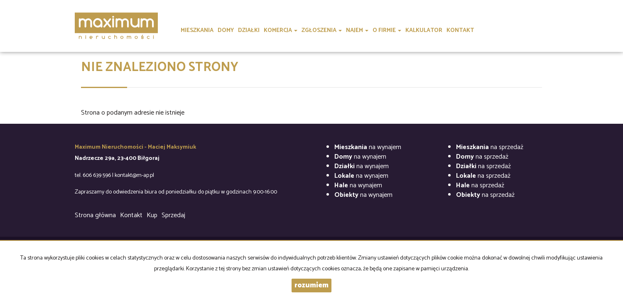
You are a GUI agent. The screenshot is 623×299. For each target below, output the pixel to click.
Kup (152, 215)
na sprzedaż (489, 147)
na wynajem (367, 147)
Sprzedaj (173, 215)
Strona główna (95, 215)
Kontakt (131, 215)
